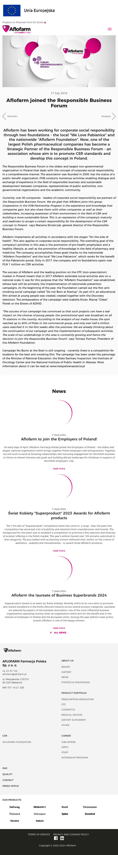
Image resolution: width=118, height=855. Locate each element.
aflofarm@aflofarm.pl (14, 674)
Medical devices (71, 714)
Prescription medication (77, 699)
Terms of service (39, 834)
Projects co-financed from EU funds (24, 22)
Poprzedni (12, 116)
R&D (4, 768)
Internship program (74, 757)
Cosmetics (68, 709)
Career (66, 735)
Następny (106, 116)
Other (65, 725)
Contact (7, 780)
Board (65, 666)
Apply (65, 747)
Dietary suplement (73, 719)
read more (59, 468)
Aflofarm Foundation (16, 742)
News (64, 677)
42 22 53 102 (10, 670)
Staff (64, 752)
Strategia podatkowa (75, 682)
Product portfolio (74, 693)
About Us (67, 660)
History (66, 672)
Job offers (68, 742)
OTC (63, 704)
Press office (10, 786)
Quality (7, 774)
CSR (4, 735)
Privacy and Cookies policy (71, 834)
